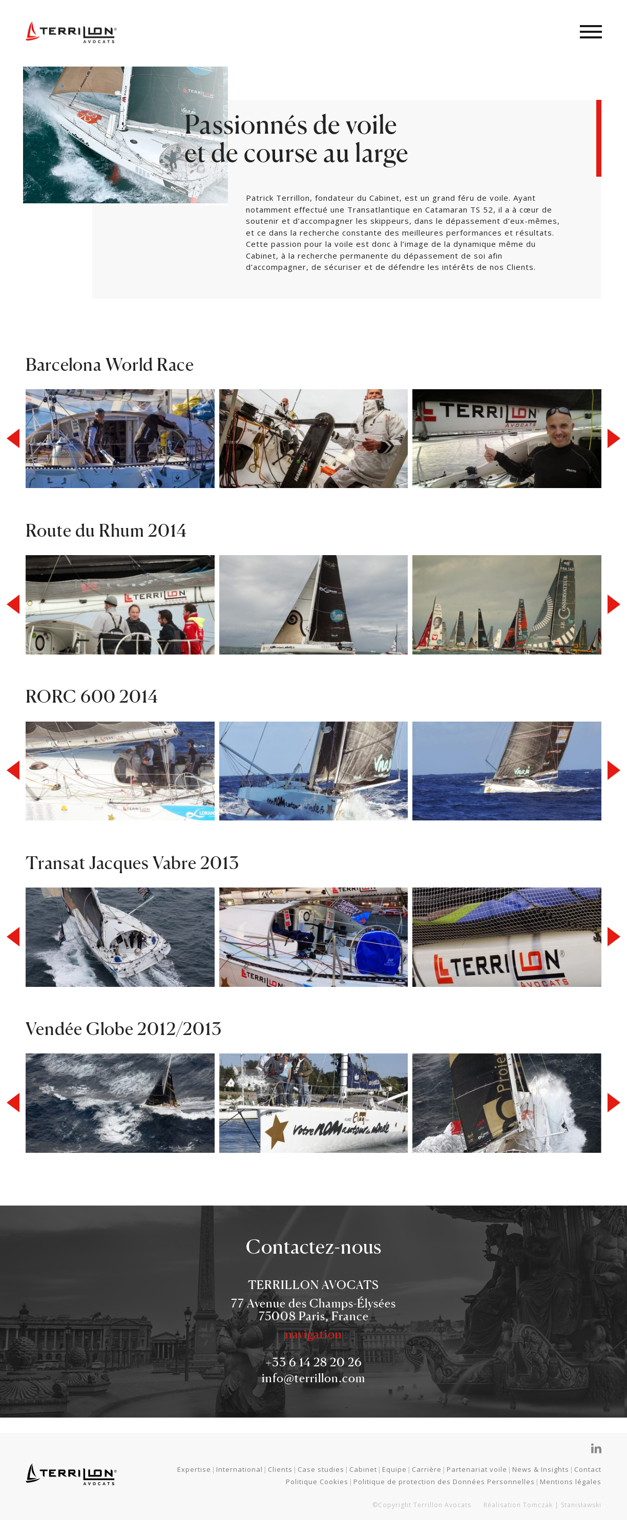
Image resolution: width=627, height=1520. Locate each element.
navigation (313, 1334)
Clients (280, 1469)
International (239, 1469)
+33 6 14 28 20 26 (313, 1362)
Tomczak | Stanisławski (562, 1505)
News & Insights (540, 1469)
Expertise (194, 1469)
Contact (587, 1469)
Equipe (394, 1469)
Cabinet (363, 1469)
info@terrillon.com (313, 1377)
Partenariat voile (477, 1469)
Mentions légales (570, 1481)
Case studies (321, 1469)
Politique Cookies (317, 1481)
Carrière (427, 1469)
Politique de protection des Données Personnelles (444, 1481)
